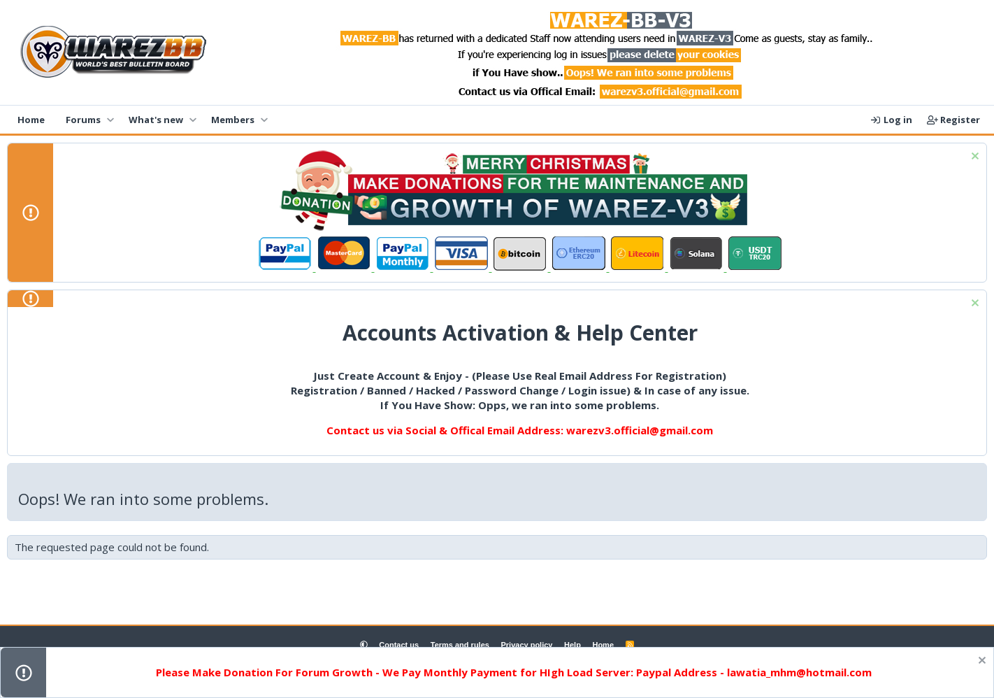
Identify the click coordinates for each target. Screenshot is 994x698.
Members (232, 119)
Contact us (399, 645)
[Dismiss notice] (973, 157)
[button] (110, 120)
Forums (83, 119)
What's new (156, 119)
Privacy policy (526, 645)
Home (31, 119)
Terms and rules (460, 645)
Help (572, 645)
